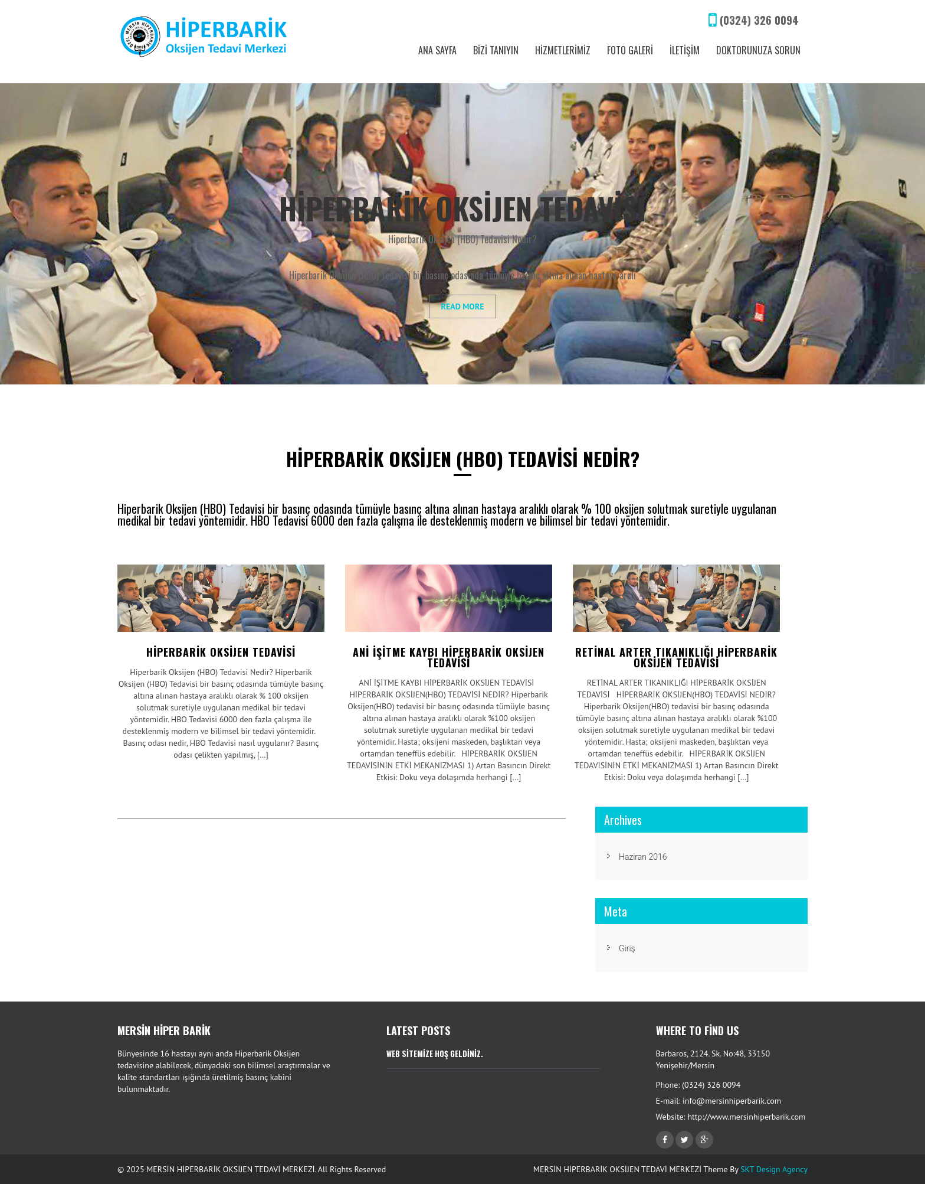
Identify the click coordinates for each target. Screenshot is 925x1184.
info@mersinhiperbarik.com (732, 1100)
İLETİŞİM (685, 50)
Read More (462, 306)
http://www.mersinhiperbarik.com (746, 1116)
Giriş (627, 948)
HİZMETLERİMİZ (563, 50)
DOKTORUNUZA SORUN (758, 50)
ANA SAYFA (437, 50)
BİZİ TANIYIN (496, 50)
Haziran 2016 (643, 857)
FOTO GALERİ (630, 50)
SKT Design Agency (774, 1169)
